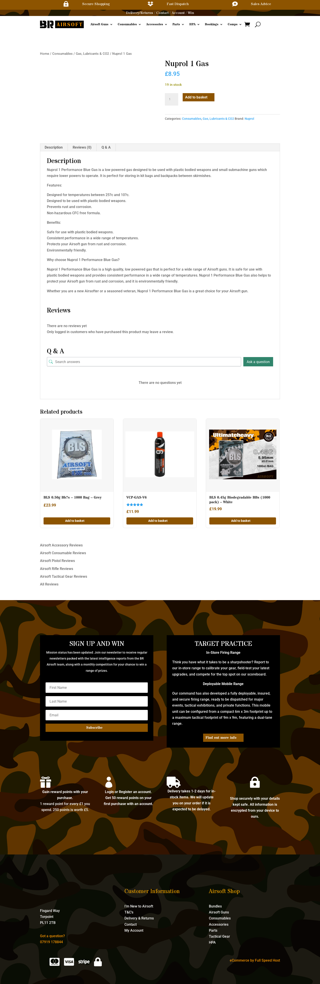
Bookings (211, 24)
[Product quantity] (171, 99)
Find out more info (221, 737)
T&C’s (128, 912)
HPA (192, 24)
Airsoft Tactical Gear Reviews (63, 576)
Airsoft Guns (99, 24)
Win (191, 12)
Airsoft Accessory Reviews (61, 545)
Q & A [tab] (106, 147)
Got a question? (52, 936)
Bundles (215, 906)
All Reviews (49, 584)
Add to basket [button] (74, 520)
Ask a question (258, 362)
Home (44, 54)
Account (178, 12)
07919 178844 (51, 942)
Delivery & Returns (139, 918)
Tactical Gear (219, 936)
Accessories (154, 24)
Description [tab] (54, 147)
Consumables (127, 24)
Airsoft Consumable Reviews (63, 553)
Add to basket (196, 97)
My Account (133, 930)
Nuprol (249, 118)
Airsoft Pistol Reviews (57, 561)
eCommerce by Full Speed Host (255, 960)
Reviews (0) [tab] (82, 147)
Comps (233, 24)
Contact (162, 12)
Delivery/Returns (139, 12)
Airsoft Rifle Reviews (56, 569)
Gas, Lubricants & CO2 (92, 54)
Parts (176, 24)
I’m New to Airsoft (138, 906)
